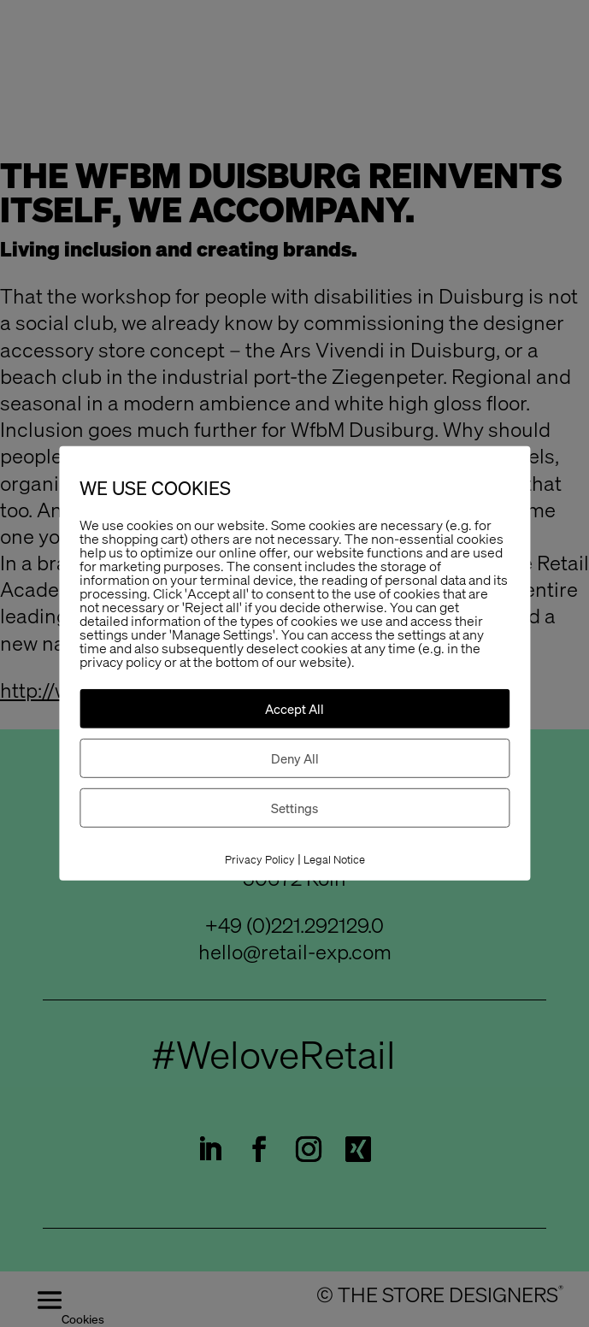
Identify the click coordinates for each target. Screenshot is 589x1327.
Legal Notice (334, 859)
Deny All (295, 758)
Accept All (294, 708)
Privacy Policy (260, 859)
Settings (294, 808)
